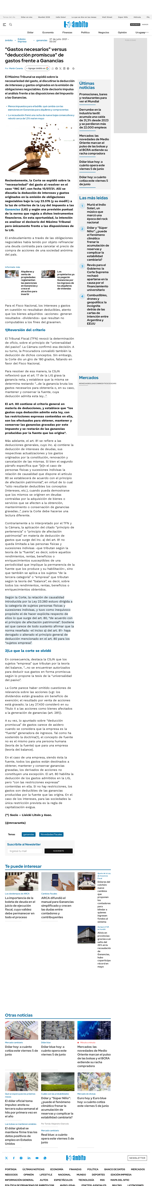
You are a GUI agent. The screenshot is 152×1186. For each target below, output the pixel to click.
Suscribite (58, 851)
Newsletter (145, 32)
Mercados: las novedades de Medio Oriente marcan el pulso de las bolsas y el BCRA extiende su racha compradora (94, 144)
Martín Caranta (16, 68)
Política (85, 32)
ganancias (41, 40)
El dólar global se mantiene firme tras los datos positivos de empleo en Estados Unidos (21, 1136)
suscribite (135, 24)
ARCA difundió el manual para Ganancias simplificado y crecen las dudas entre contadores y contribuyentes (57, 907)
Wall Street (107, 17)
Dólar (30, 32)
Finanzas (67, 32)
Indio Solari (61, 17)
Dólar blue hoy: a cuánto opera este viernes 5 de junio (92, 165)
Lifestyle (46, 1174)
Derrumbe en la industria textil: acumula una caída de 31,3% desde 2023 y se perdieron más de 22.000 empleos (93, 118)
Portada (11, 1169)
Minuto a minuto (87, 1042)
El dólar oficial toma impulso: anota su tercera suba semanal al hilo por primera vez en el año (21, 1108)
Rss (102, 1180)
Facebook (14, 1158)
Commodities (101, 383)
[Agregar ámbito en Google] (37, 68)
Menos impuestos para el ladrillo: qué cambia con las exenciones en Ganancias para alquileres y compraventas (38, 108)
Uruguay (140, 32)
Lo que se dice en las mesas (84, 17)
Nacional (64, 1174)
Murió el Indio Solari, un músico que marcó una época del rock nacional (97, 213)
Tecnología (86, 1180)
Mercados (138, 1169)
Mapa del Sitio (120, 1180)
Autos (44, 1180)
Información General (19, 1180)
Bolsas (91, 383)
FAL (148, 17)
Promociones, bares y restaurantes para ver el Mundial (93, 97)
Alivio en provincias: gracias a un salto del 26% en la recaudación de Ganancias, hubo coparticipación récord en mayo (106, 949)
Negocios (103, 32)
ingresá (145, 24)
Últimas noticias (33, 1169)
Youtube (37, 1158)
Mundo (81, 1174)
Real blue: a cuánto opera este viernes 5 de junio (57, 1138)
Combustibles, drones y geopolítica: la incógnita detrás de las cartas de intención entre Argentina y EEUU (97, 309)
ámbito (9, 40)
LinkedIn (29, 1158)
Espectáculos (63, 1180)
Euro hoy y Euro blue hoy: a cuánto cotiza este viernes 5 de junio (93, 1102)
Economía (48, 32)
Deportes (98, 1174)
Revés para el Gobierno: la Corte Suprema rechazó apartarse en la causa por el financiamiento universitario (97, 277)
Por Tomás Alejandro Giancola (55, 1123)
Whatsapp (45, 1158)
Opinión (122, 32)
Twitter (6, 1158)
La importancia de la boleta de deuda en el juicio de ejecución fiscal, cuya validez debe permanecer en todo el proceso (20, 907)
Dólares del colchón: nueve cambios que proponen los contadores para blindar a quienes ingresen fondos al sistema (104, 901)
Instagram (21, 1158)
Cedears (112, 383)
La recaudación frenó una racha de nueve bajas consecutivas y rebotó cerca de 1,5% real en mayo (41, 117)
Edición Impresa (121, 1174)
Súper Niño (123, 17)
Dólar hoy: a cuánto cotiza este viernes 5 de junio (93, 180)
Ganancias (12, 209)
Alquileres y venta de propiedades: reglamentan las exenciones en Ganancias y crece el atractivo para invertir (29, 283)
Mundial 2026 (44, 17)
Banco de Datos (114, 1169)
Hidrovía (137, 17)
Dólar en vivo (26, 17)
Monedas (83, 383)
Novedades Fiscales (51, 834)
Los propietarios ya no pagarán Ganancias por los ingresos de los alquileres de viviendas (65, 280)
